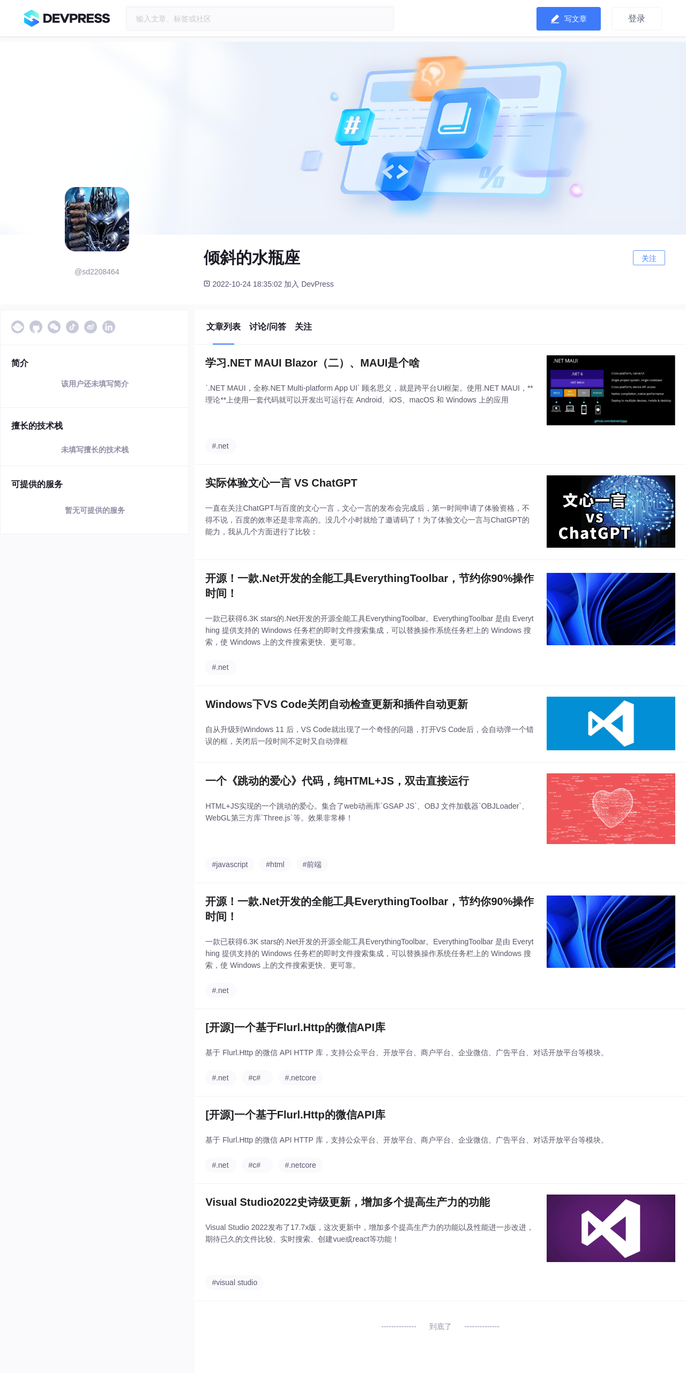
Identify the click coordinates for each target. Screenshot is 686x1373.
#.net (220, 446)
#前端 (312, 864)
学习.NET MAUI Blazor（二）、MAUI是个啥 (312, 363)
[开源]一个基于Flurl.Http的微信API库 (295, 1027)
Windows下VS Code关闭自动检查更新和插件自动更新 (336, 704)
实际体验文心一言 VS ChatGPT (281, 483)
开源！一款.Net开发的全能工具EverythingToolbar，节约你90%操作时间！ (369, 585)
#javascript (230, 864)
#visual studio (234, 1282)
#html (275, 864)
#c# (254, 1077)
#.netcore (300, 1077)
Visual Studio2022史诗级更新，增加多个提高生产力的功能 (347, 1202)
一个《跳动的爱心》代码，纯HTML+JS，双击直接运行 (337, 781)
